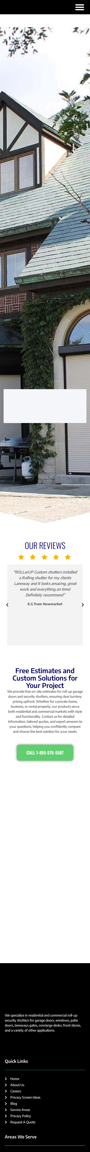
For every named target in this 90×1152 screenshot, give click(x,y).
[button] (79, 7)
